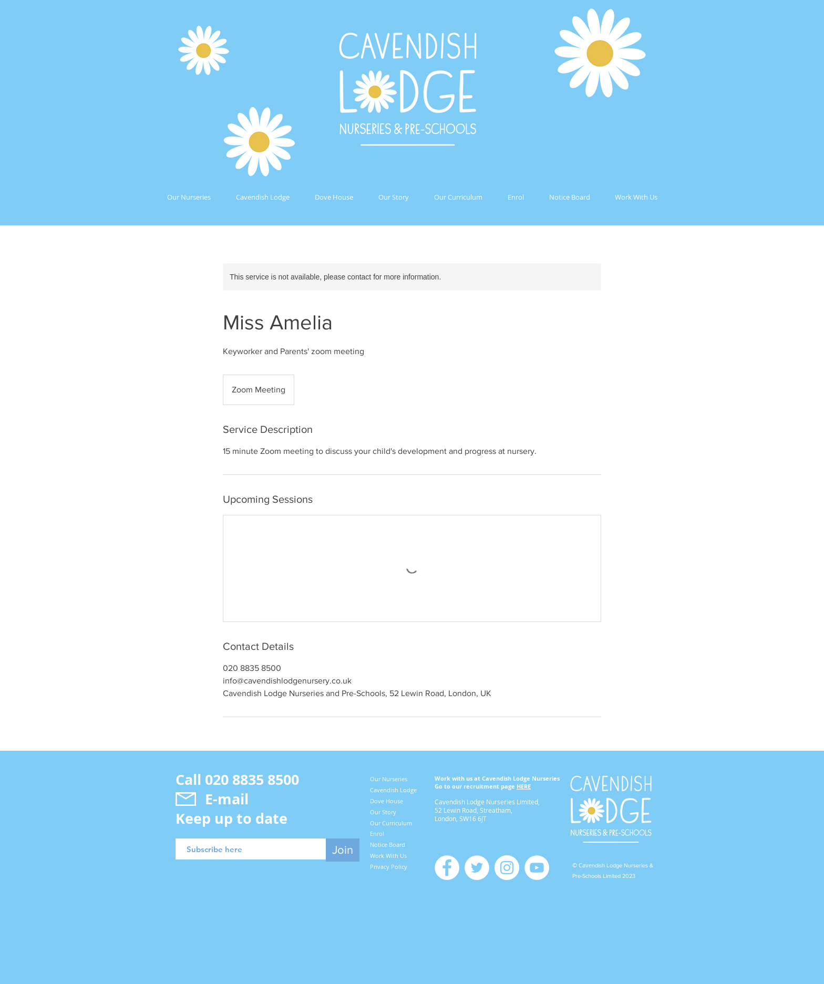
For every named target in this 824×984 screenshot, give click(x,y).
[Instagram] (507, 867)
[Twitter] (477, 867)
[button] (660, 145)
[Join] (342, 850)
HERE (524, 786)
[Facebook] (447, 867)
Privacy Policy (388, 867)
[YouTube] (536, 867)
